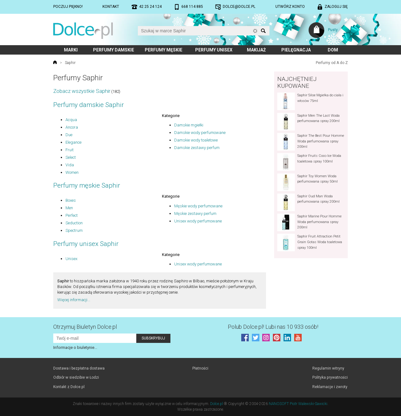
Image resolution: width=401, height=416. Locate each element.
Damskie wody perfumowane (200, 132)
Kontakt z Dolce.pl (69, 387)
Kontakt (110, 6)
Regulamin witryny (328, 368)
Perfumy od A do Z (332, 63)
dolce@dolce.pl (239, 6)
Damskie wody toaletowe (196, 140)
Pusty (333, 30)
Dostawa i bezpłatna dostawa (79, 368)
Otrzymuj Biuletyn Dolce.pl (85, 326)
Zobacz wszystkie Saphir (81, 91)
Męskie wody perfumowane (198, 206)
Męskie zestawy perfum (195, 213)
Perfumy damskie (113, 49)
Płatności (200, 368)
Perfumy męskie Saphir (86, 185)
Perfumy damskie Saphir (88, 105)
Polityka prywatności (330, 377)
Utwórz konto (290, 6)
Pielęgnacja (296, 49)
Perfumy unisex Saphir (85, 244)
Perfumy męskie (163, 49)
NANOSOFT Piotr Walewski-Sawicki (298, 404)
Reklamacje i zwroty (329, 387)
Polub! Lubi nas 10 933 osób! (273, 326)
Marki (71, 49)
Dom (333, 49)
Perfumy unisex (213, 49)
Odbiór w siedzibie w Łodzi (76, 377)
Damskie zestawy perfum (197, 147)
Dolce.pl (216, 404)
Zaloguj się (336, 6)
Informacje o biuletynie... (75, 347)
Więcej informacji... (73, 299)
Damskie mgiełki (188, 125)
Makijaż (256, 49)
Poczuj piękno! (68, 6)
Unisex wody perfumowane (198, 221)
